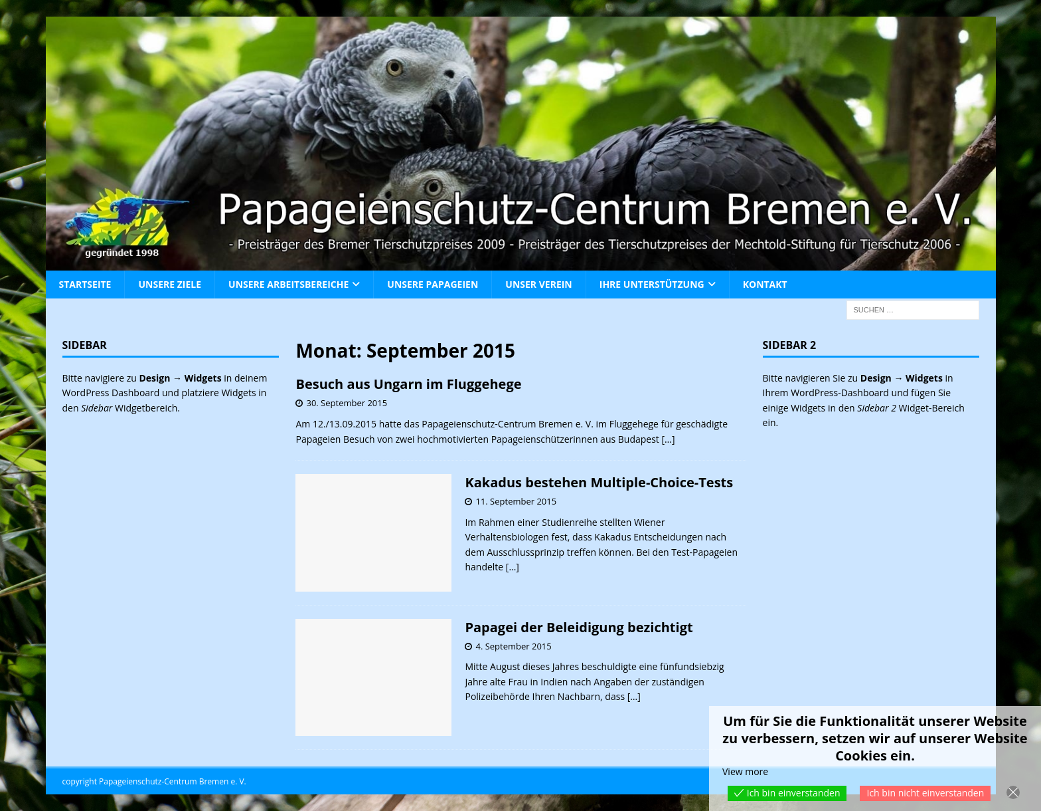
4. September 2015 (513, 646)
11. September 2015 (515, 501)
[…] (668, 439)
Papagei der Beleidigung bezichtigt (578, 627)
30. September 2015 (346, 403)
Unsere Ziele (169, 284)
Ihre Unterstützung (652, 284)
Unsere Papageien (432, 284)
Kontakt (765, 284)
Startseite (85, 284)
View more (745, 771)
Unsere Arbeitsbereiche (288, 284)
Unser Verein (538, 284)
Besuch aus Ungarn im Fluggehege (408, 384)
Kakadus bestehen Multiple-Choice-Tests (599, 482)
